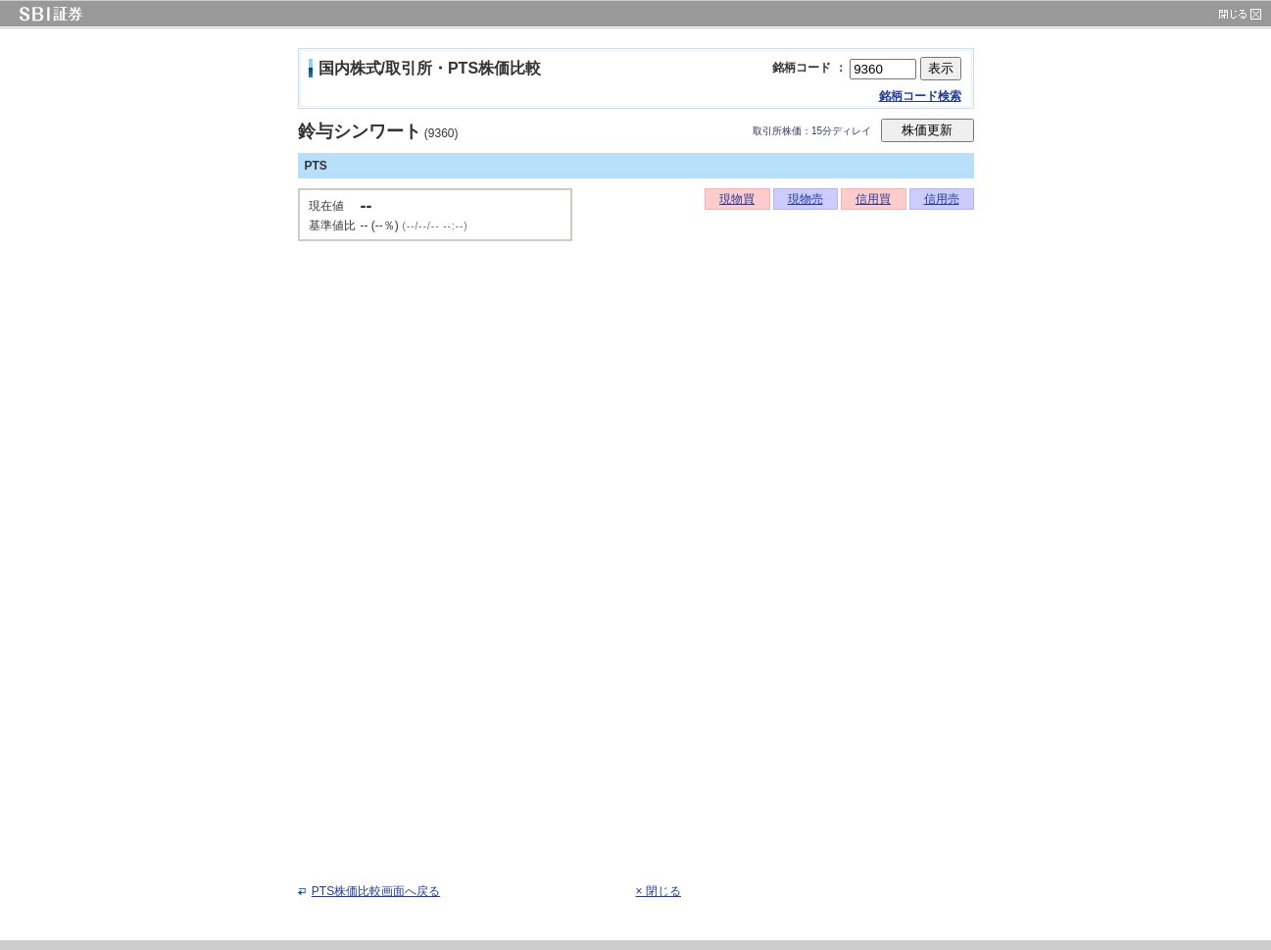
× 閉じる (658, 891)
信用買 (873, 199)
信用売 (941, 199)
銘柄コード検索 (920, 96)
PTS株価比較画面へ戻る (376, 891)
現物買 (737, 199)
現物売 (805, 199)
